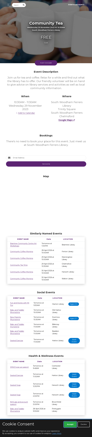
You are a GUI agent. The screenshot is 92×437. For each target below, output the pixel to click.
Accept (70, 424)
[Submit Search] (24, 5)
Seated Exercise (16, 341)
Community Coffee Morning (21, 252)
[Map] (46, 203)
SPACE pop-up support (19, 367)
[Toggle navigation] (8, 4)
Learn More (56, 433)
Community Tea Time (19, 265)
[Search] (17, 5)
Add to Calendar (25, 113)
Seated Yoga (15, 385)
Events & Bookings (76, 5)
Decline (84, 424)
